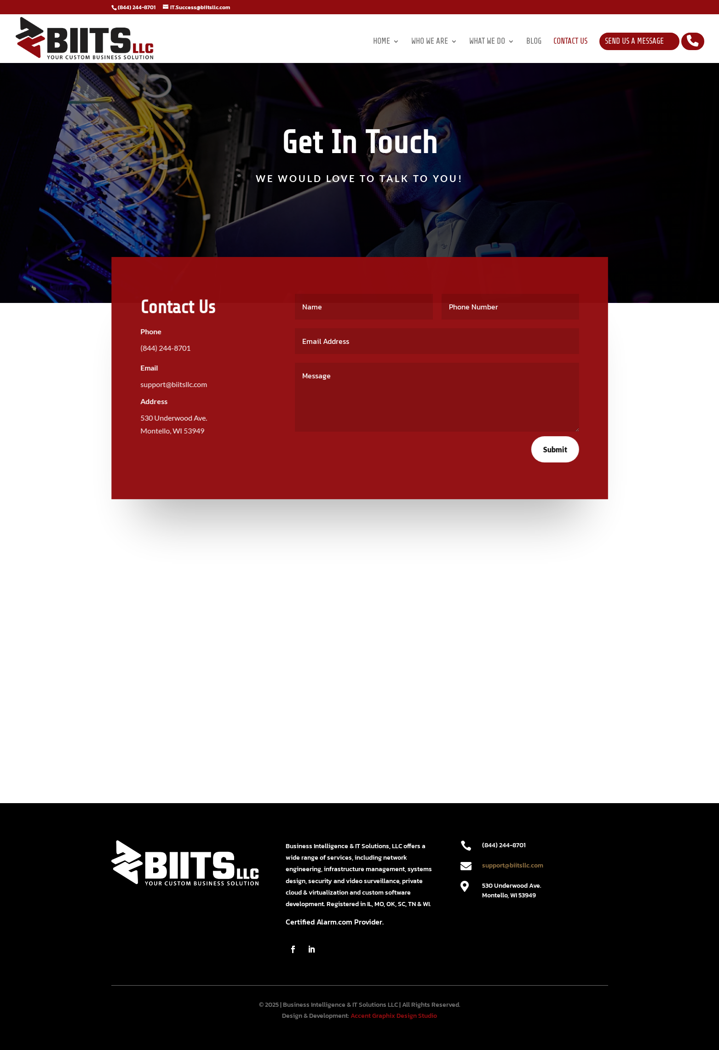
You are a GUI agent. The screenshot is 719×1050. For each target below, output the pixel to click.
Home (381, 42)
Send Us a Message (634, 41)
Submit (554, 449)
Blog (533, 42)
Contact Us (570, 42)
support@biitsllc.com (512, 865)
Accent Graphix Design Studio (394, 1016)
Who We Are (429, 42)
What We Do (487, 42)
